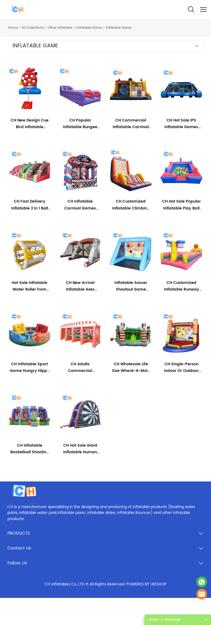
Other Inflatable (60, 27)
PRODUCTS (18, 533)
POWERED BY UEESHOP (146, 584)
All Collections (33, 27)
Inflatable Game (118, 27)
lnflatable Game (89, 27)
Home (13, 27)
